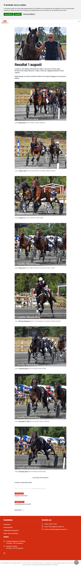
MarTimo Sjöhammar (24, 321)
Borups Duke (21, 122)
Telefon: (49, 524)
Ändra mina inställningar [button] (29, 14)
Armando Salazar (23, 368)
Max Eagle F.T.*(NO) (24, 421)
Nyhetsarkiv (19, 510)
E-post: (53, 527)
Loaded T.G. (22, 217)
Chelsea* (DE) (22, 170)
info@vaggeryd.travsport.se (39, 488)
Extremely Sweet (23, 471)
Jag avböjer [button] (17, 14)
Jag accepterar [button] (8, 14)
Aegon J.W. (22, 268)
